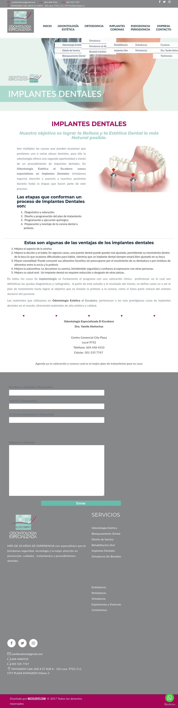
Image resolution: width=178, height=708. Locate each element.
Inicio (47, 25)
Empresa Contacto (163, 27)
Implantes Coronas (117, 27)
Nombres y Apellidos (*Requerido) (56, 389)
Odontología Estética (68, 27)
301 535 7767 (73, 2)
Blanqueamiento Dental (106, 533)
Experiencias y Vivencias (106, 604)
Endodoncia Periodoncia (140, 27)
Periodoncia (99, 592)
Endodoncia (99, 587)
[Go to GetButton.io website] (169, 704)
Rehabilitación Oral (103, 545)
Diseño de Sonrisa (103, 539)
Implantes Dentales (103, 550)
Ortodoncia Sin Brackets (106, 556)
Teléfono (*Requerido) (56, 403)
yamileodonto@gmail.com (23, 2)
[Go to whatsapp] (169, 697)
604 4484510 (19, 659)
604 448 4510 (50, 2)
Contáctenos (99, 610)
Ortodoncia (93, 25)
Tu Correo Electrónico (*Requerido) (56, 417)
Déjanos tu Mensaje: (56, 469)
